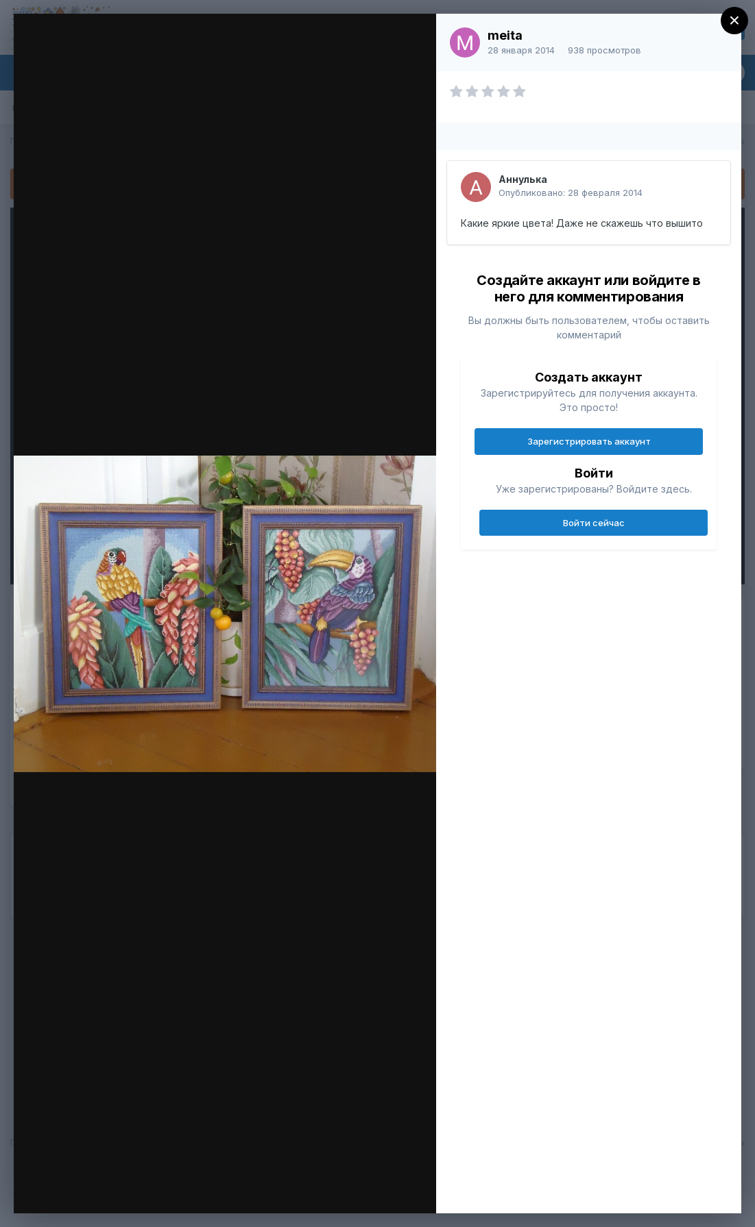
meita (505, 35)
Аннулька (523, 179)
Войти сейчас (594, 522)
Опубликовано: (571, 192)
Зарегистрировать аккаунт (589, 441)
